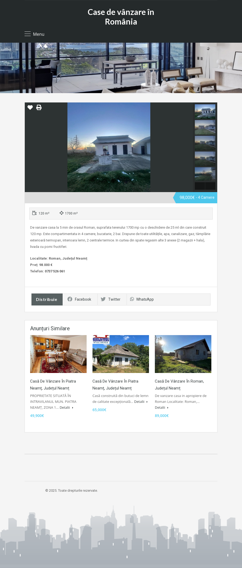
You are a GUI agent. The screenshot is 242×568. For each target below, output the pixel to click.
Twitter (110, 299)
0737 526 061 (55, 271)
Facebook (79, 299)
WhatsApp (142, 299)
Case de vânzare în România (121, 16)
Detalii (66, 407)
